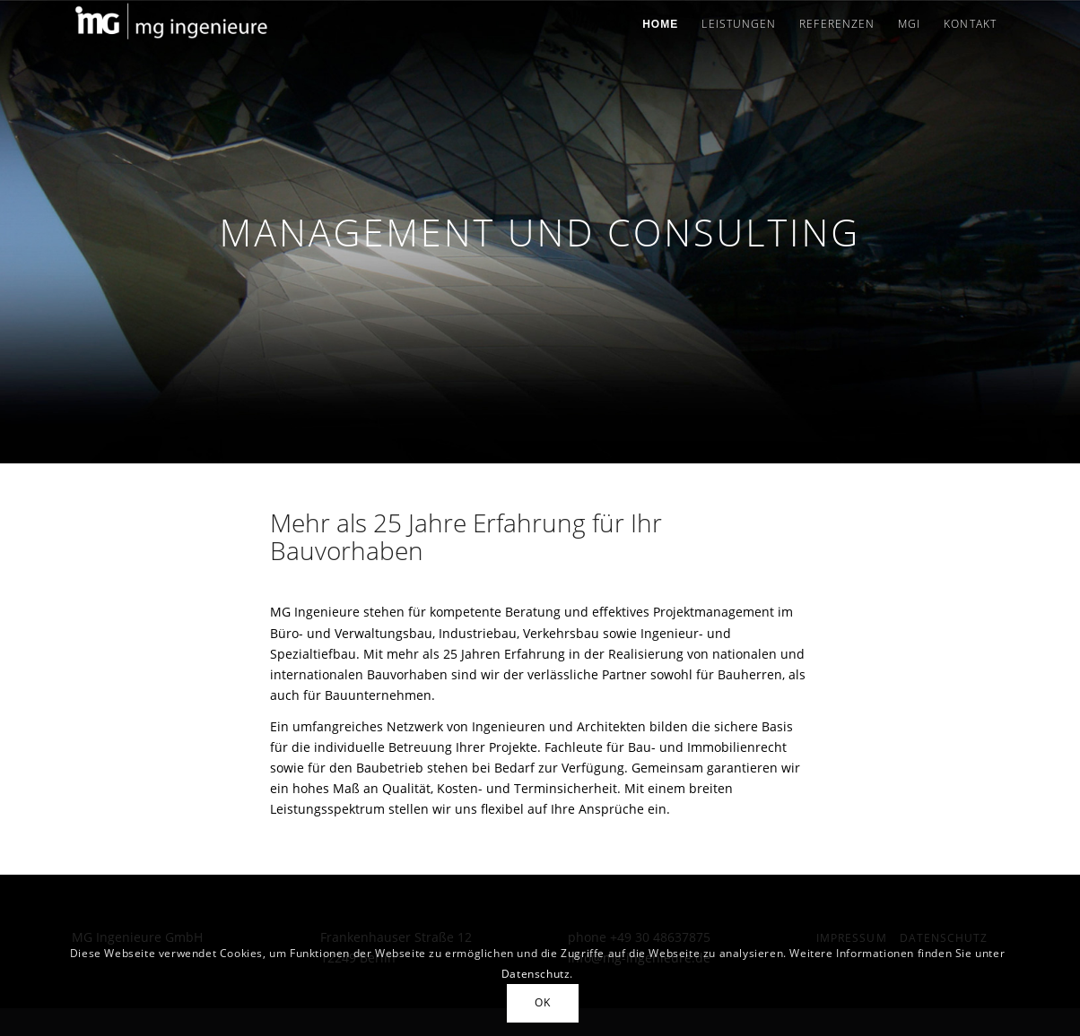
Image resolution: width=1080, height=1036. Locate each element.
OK (542, 1002)
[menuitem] (660, 24)
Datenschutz (535, 973)
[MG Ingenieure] (171, 24)
